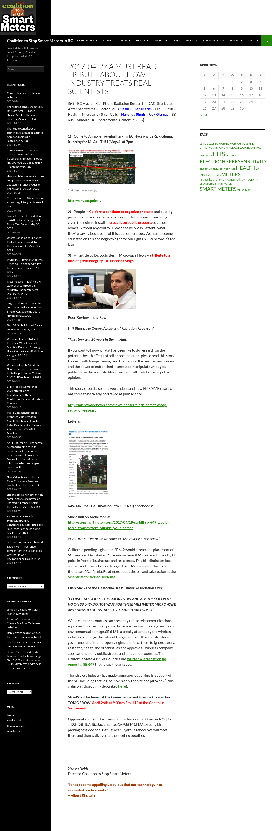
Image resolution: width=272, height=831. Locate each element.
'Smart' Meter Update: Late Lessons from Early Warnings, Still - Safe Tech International (24, 656)
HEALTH (140, 40)
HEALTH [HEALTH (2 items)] (245, 168)
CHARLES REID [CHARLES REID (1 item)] (245, 143)
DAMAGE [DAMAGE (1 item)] (256, 147)
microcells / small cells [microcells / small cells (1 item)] (212, 179)
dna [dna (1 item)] (202, 155)
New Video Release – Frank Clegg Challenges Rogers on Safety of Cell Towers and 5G (23, 481)
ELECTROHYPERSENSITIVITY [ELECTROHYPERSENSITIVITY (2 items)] (233, 161)
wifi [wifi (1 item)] (239, 189)
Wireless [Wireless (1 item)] (247, 189)
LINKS (176, 40)
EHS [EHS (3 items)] (219, 154)
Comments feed (16, 726)
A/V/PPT (159, 40)
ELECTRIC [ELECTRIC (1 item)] (231, 155)
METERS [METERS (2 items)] (231, 174)
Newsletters (85, 40)
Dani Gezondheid (17, 633)
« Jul (204, 115)
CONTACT (109, 40)
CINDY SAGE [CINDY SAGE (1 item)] (226, 147)
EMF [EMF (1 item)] (222, 168)
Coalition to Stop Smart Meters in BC (40, 40)
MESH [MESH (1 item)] (203, 174)
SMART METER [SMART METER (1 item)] (223, 183)
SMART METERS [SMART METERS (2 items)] (218, 189)
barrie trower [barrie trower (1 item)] (207, 143)
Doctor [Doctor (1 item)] (208, 155)
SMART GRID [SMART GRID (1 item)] (207, 183)
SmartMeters (212, 40)
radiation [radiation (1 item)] (241, 179)
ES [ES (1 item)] (227, 168)
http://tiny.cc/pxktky (85, 200)
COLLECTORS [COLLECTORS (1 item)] (242, 147)
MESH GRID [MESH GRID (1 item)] (214, 174)
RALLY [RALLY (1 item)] (250, 179)
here (122, 686)
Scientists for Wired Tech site (91, 577)
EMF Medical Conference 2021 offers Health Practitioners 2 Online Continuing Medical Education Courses (25, 395)
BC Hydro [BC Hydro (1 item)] (220, 143)
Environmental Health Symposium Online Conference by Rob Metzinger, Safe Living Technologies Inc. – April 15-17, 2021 (25, 525)
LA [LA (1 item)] (257, 168)
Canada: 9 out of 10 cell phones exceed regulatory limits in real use (25, 202)
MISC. (251, 40)
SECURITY (191, 40)
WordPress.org (16, 731)
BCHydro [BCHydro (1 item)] (231, 143)
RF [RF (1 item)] (256, 179)
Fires (124, 40)
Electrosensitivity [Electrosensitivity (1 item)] (209, 168)
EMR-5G (234, 40)
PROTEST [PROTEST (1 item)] (230, 179)
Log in (10, 715)
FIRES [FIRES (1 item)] (232, 168)
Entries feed (14, 720)
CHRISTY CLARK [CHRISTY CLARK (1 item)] (209, 147)
